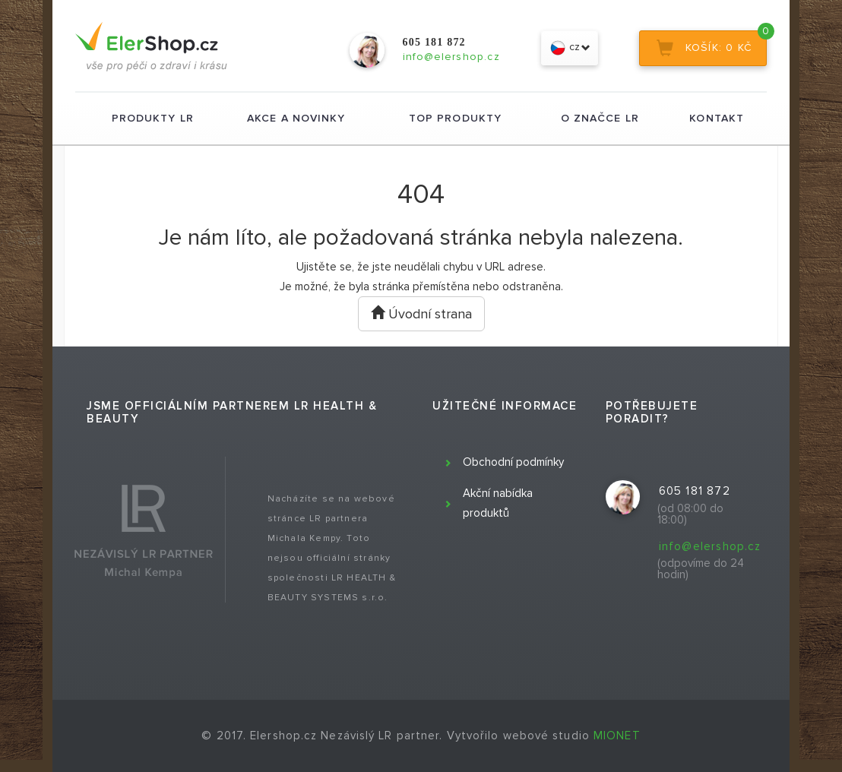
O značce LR (600, 118)
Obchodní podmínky (513, 462)
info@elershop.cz (710, 546)
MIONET (617, 735)
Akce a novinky (296, 118)
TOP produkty (455, 118)
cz (569, 47)
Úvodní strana (421, 313)
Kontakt (716, 118)
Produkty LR (153, 118)
